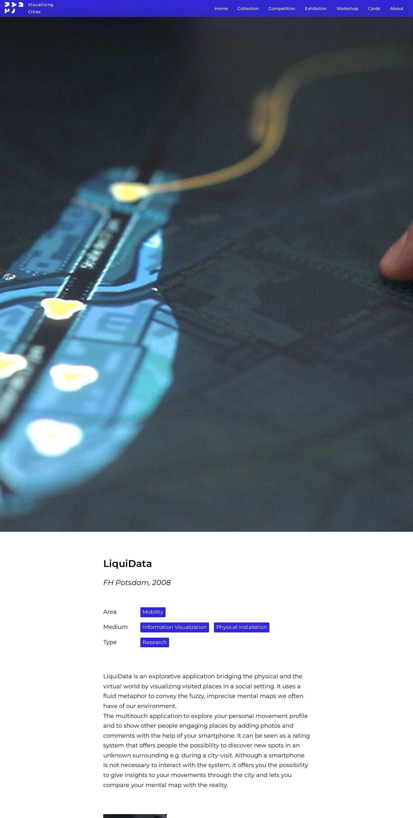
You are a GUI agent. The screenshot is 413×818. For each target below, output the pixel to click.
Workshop (347, 8)
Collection (248, 8)
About (396, 8)
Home (221, 8)
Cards (374, 8)
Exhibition (316, 8)
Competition (281, 8)
